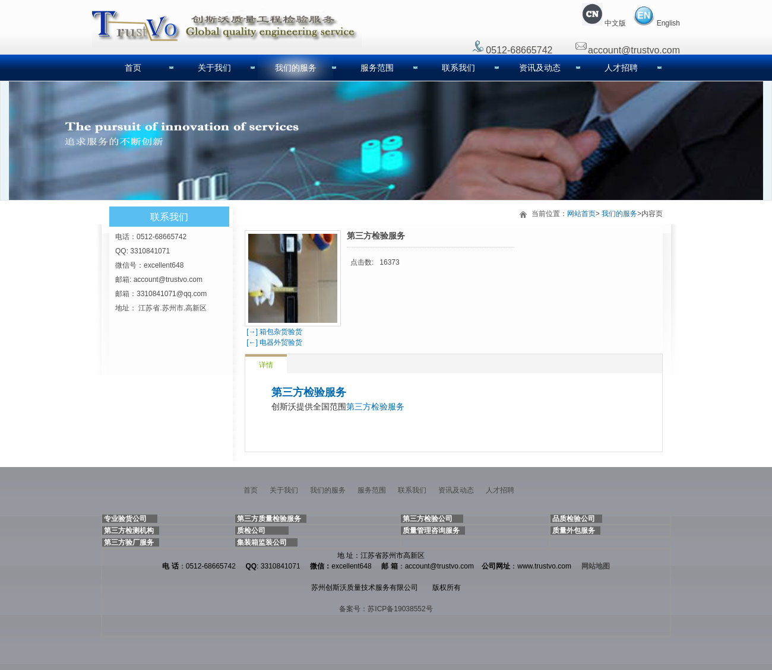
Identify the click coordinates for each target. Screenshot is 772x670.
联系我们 (458, 67)
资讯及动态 (540, 67)
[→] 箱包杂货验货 (273, 332)
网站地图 (595, 566)
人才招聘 (621, 67)
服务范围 (377, 67)
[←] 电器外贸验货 (273, 342)
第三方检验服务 (308, 392)
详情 (266, 365)
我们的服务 (296, 67)
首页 (133, 67)
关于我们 (214, 67)
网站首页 (581, 213)
